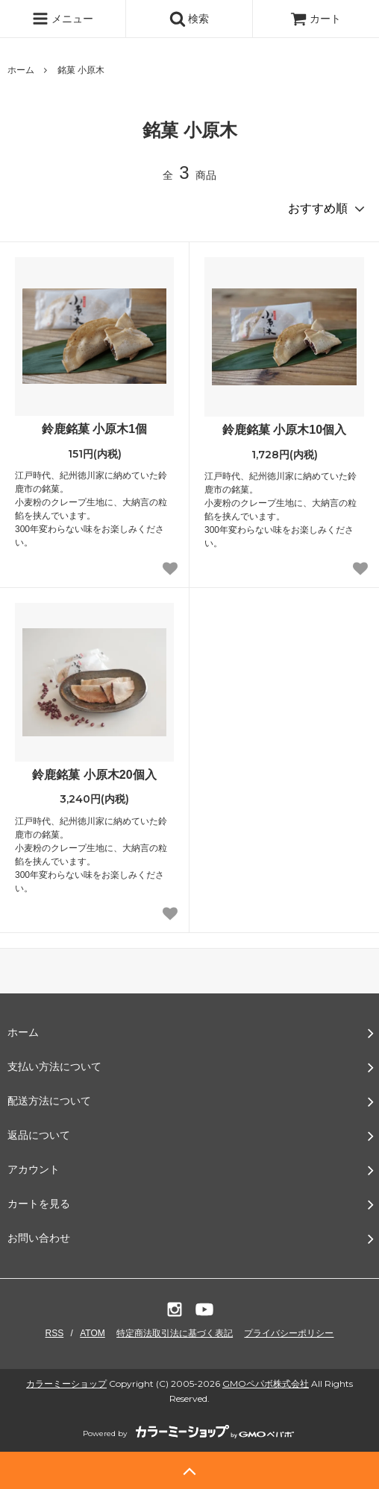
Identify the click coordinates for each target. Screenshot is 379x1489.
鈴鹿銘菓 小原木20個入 (94, 774)
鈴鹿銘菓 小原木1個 (94, 429)
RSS (55, 1333)
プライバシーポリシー (288, 1333)
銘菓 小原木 (80, 70)
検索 (189, 18)
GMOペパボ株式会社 (265, 1383)
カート (315, 19)
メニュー (62, 18)
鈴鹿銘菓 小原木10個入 (284, 429)
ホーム (20, 70)
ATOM (92, 1333)
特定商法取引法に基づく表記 (174, 1333)
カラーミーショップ (66, 1383)
